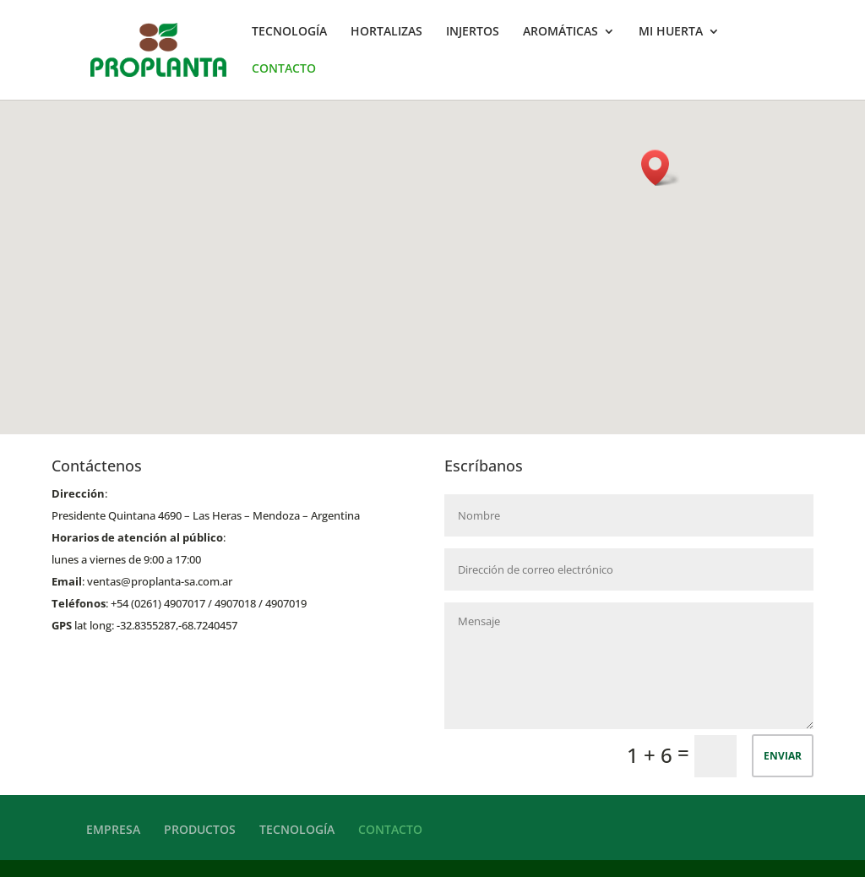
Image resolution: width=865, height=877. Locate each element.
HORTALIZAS (386, 32)
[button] (660, 168)
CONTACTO (284, 69)
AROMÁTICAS (560, 32)
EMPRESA (113, 829)
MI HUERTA (671, 32)
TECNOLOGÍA (289, 32)
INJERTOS (472, 32)
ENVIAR (783, 756)
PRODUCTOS (200, 829)
